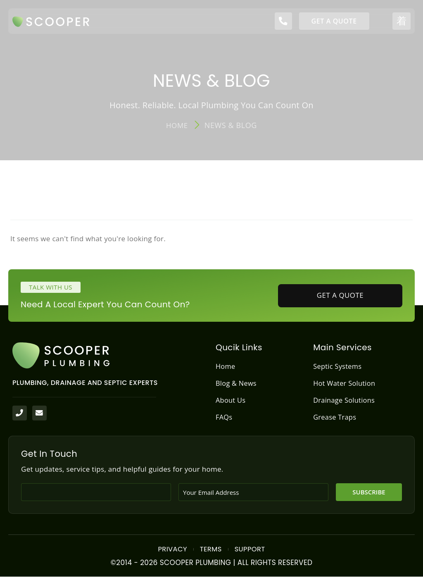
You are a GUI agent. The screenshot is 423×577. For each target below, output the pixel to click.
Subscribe (368, 492)
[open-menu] (401, 21)
